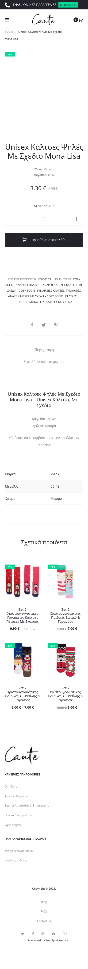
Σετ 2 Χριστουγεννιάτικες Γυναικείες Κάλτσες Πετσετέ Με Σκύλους (22, 615)
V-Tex (55, 474)
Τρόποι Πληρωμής (16, 796)
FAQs (44, 911)
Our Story (11, 786)
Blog (44, 902)
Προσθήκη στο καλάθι (44, 239)
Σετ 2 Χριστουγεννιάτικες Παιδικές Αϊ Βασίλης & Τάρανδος (22, 694)
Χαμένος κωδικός (16, 860)
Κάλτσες (71, 296)
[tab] (44, 350)
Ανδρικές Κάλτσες (28, 285)
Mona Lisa (36, 302)
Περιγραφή (44, 349)
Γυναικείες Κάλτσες (51, 291)
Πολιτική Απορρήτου (18, 815)
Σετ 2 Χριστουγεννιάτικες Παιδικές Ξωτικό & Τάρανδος (65, 615)
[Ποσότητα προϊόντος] (44, 219)
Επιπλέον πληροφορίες (44, 361)
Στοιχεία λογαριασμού (19, 851)
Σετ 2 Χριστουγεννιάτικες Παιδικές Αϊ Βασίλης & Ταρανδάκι (65, 694)
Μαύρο (56, 498)
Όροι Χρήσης (13, 825)
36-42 (55, 486)
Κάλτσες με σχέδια (59, 302)
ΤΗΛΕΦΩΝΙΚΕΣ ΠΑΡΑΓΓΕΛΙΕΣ (41, 5)
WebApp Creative (57, 940)
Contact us (44, 921)
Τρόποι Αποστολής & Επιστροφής (27, 805)
